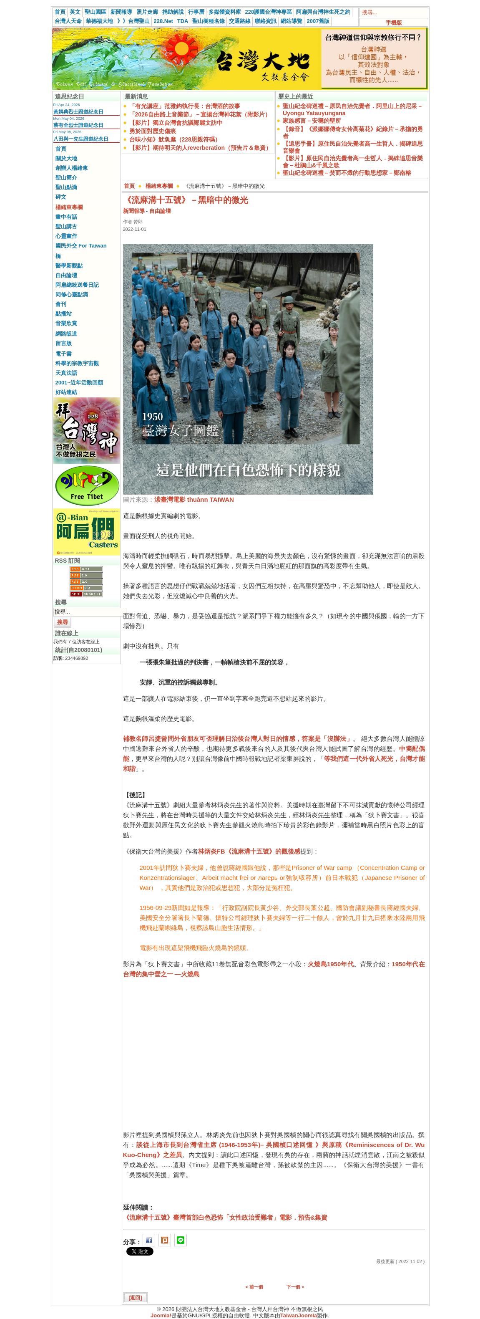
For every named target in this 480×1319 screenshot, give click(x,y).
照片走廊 (147, 12)
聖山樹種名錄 (208, 21)
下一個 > (295, 1286)
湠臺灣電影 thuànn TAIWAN (194, 499)
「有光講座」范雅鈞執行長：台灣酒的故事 (184, 106)
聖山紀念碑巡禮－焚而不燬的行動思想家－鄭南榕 (347, 172)
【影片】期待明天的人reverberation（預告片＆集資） (200, 147)
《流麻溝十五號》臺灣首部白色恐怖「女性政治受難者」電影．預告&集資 (225, 1217)
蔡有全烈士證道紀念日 (78, 125)
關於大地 (66, 158)
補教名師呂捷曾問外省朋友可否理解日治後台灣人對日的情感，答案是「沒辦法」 (238, 738)
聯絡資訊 (265, 21)
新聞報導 (121, 12)
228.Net (163, 21)
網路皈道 (66, 334)
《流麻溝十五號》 (250, 851)
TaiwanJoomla (298, 1315)
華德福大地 (99, 21)
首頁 (60, 12)
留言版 (63, 343)
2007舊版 (318, 21)
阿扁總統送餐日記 (77, 285)
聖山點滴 (66, 187)
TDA (182, 21)
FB (221, 851)
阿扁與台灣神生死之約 (323, 12)
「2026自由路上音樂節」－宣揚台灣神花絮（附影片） (200, 114)
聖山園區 (95, 12)
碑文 (60, 197)
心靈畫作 (66, 236)
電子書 (63, 354)
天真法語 (66, 373)
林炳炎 (207, 851)
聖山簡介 (66, 177)
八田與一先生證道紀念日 (80, 139)
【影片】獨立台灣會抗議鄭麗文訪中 (176, 122)
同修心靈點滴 (71, 294)
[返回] (135, 1298)
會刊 (60, 304)
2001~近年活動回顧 (79, 382)
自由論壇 (66, 275)
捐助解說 (173, 12)
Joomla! (161, 1315)
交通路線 (240, 21)
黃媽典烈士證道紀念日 (78, 112)
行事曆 (196, 12)
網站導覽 (291, 21)
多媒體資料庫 (225, 12)
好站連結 (66, 392)
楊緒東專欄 (69, 207)
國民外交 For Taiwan (81, 246)
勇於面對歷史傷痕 (152, 131)
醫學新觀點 (69, 266)
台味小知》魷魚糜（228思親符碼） (175, 139)
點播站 (63, 314)
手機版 (394, 23)
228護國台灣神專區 (268, 12)
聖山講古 (66, 226)
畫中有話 (66, 217)
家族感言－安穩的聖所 (312, 120)
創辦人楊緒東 (71, 168)
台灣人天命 (68, 21)
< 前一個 (254, 1286)
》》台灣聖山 (133, 21)
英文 (75, 12)
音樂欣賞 (66, 323)
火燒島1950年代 (331, 964)
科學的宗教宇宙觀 (77, 363)
